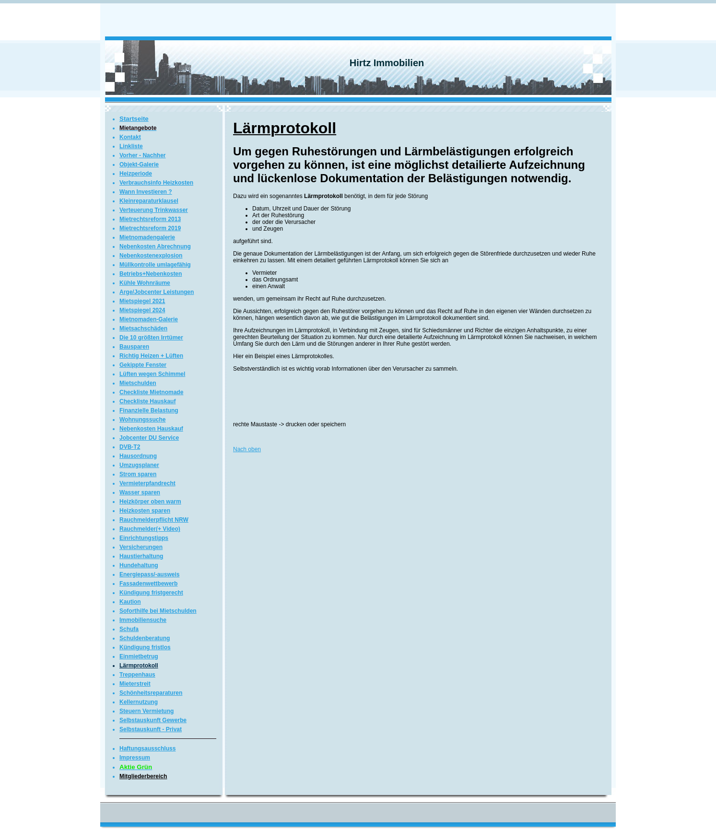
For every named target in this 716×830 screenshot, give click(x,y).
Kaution (130, 601)
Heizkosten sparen (144, 510)
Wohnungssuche (142, 419)
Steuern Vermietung (146, 711)
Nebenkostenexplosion (150, 255)
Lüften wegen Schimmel (152, 374)
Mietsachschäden (143, 328)
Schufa (129, 629)
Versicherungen (141, 547)
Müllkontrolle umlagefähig (155, 264)
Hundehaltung (138, 565)
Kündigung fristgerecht (151, 592)
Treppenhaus (137, 674)
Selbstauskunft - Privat (150, 729)
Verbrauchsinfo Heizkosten (156, 182)
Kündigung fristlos (145, 647)
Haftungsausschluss (147, 748)
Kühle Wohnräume (144, 283)
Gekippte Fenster (142, 365)
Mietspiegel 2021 (142, 301)
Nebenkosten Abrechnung (155, 246)
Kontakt (130, 137)
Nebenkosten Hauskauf (151, 428)
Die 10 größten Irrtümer (151, 337)
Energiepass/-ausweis (149, 574)
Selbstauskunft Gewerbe (153, 720)
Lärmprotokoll (138, 665)
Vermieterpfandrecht (147, 483)
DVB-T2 (129, 447)
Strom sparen (137, 474)
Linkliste (131, 146)
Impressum (134, 757)
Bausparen (134, 346)
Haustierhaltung (141, 556)
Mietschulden (137, 383)
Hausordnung (138, 456)
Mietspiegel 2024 (142, 310)
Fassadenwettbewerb (148, 583)
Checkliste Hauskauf (147, 401)
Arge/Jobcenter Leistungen (156, 292)
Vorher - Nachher (142, 155)
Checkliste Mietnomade (151, 392)
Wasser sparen (139, 492)
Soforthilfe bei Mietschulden (158, 611)
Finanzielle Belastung (148, 410)
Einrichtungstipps (143, 538)
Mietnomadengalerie (147, 237)
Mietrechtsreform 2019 (150, 228)
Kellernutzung (138, 702)
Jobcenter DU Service (149, 437)
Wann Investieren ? (145, 191)
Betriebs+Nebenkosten (150, 273)
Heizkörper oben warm (150, 501)
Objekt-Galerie (139, 164)
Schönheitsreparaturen (150, 693)
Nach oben (247, 449)
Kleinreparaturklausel (148, 201)
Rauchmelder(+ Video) (149, 529)
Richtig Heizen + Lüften (151, 355)
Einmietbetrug (138, 656)
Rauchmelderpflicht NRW (153, 519)
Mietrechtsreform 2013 (150, 219)
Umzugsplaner (139, 465)
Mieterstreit (135, 683)
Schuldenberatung (144, 638)
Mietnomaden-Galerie (148, 319)
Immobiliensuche (142, 620)
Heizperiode (135, 173)
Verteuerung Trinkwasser (153, 210)
